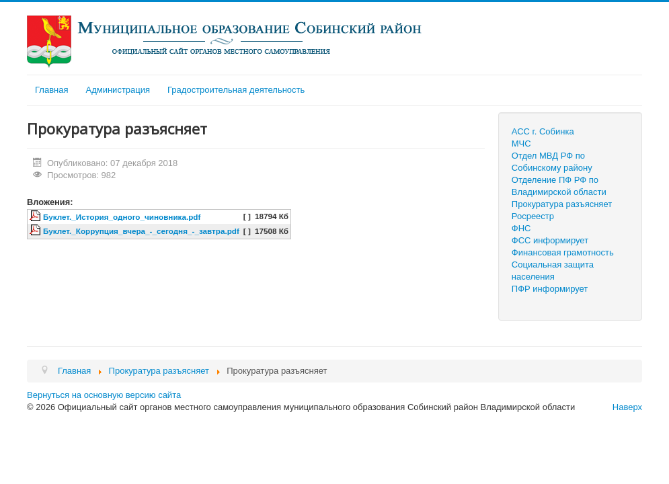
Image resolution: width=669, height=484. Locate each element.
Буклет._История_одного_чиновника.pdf (121, 216)
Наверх (627, 407)
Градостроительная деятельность (236, 90)
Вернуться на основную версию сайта (104, 395)
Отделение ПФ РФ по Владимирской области (559, 186)
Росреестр (533, 216)
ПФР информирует (550, 289)
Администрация (117, 90)
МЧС (521, 143)
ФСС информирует (550, 240)
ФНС (521, 228)
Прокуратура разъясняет (562, 204)
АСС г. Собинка (543, 131)
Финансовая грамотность (563, 252)
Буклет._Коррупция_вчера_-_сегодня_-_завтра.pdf (141, 231)
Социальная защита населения (553, 270)
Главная (51, 90)
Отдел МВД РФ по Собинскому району (552, 162)
